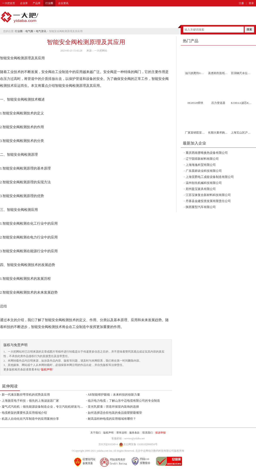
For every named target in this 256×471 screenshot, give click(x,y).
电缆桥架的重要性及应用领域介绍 (24, 412)
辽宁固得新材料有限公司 (202, 158)
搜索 (249, 29)
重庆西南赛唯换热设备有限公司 (207, 152)
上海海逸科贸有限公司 (201, 164)
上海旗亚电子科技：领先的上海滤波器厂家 (30, 400)
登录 (251, 3)
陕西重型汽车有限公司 (201, 207)
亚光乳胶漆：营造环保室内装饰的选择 (113, 406)
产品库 (36, 3)
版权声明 (46, 369)
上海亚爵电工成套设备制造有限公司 (210, 177)
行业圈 (49, 3)
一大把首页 (8, 3)
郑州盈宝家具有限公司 (201, 189)
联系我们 (147, 432)
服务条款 (134, 432)
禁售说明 (121, 432)
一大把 (19, 17)
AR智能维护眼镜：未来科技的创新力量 (114, 394)
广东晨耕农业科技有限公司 (204, 171)
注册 (241, 3)
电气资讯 (41, 31)
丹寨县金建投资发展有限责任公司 (208, 201)
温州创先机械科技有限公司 (204, 183)
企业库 (24, 3)
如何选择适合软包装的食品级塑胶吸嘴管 (115, 412)
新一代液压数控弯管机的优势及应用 (26, 394)
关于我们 (95, 432)
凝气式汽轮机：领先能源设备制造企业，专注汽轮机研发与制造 (44, 406)
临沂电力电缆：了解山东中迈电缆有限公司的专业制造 (124, 400)
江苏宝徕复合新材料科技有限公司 (208, 195)
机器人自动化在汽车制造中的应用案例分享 (30, 418)
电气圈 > (30, 31)
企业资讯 (63, 3)
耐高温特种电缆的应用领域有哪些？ (112, 418)
